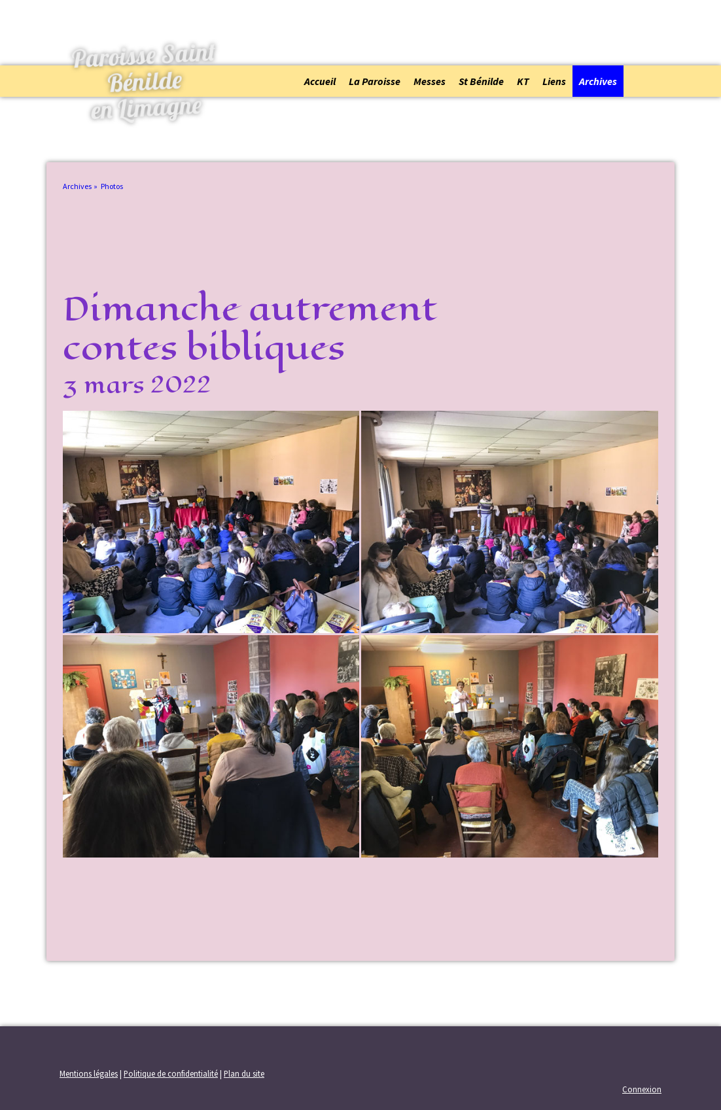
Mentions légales (89, 1073)
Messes (429, 81)
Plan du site (244, 1073)
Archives (598, 81)
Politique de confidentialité (171, 1073)
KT (523, 81)
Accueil (320, 81)
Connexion (641, 1089)
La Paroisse (374, 81)
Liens (554, 81)
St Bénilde (481, 81)
